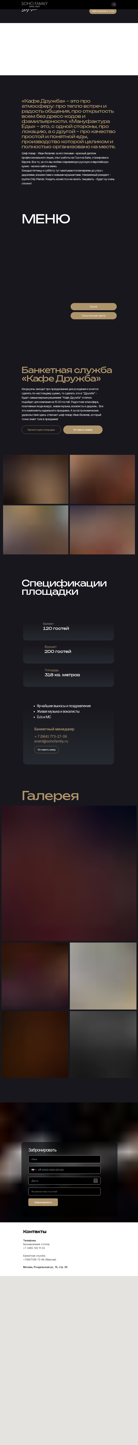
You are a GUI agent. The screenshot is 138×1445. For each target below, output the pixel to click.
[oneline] (64, 1191)
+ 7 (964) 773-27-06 (50, 736)
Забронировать (43, 1202)
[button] (103, 11)
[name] (64, 1159)
